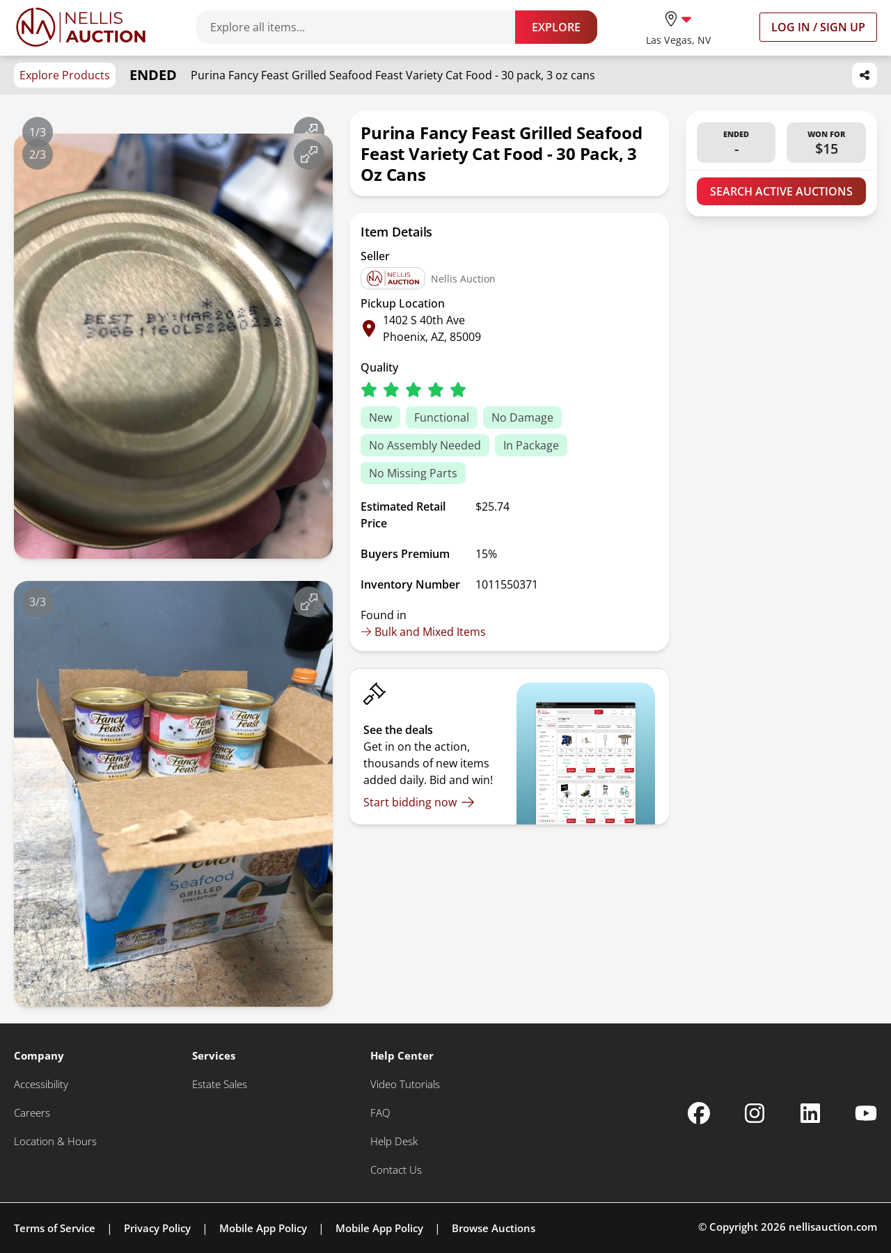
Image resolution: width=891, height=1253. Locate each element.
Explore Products (64, 75)
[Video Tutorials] (405, 1084)
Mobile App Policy (263, 1228)
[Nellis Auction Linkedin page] (810, 1113)
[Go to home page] (81, 27)
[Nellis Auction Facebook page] (699, 1113)
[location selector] (678, 27)
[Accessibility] (41, 1084)
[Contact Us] (396, 1170)
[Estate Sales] (219, 1084)
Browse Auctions (493, 1228)
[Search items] (362, 27)
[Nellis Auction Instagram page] (754, 1113)
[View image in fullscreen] (309, 132)
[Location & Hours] (55, 1141)
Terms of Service (54, 1228)
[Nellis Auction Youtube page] (866, 1113)
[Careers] (32, 1113)
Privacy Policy (157, 1228)
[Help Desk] (394, 1141)
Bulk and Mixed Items (423, 631)
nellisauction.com (833, 1227)
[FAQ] (380, 1113)
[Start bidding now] (419, 802)
